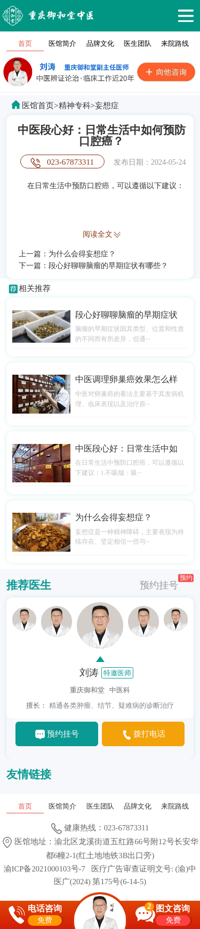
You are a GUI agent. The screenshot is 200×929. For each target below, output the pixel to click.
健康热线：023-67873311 (100, 827)
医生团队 (137, 43)
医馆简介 (62, 43)
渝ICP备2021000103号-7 (44, 869)
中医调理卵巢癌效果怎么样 (126, 379)
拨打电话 (149, 733)
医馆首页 (38, 105)
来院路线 (175, 43)
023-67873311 (70, 161)
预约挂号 (167, 582)
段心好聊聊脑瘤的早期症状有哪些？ (108, 265)
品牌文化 (100, 43)
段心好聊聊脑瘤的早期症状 (126, 315)
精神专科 (75, 105)
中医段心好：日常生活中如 (126, 448)
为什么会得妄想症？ (82, 253)
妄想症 (107, 105)
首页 (25, 43)
